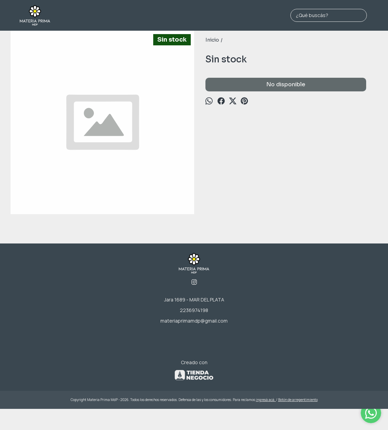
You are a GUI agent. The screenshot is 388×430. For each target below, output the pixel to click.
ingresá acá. (266, 399)
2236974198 (194, 310)
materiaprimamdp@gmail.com (194, 320)
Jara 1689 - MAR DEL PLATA (194, 299)
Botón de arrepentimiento (298, 399)
